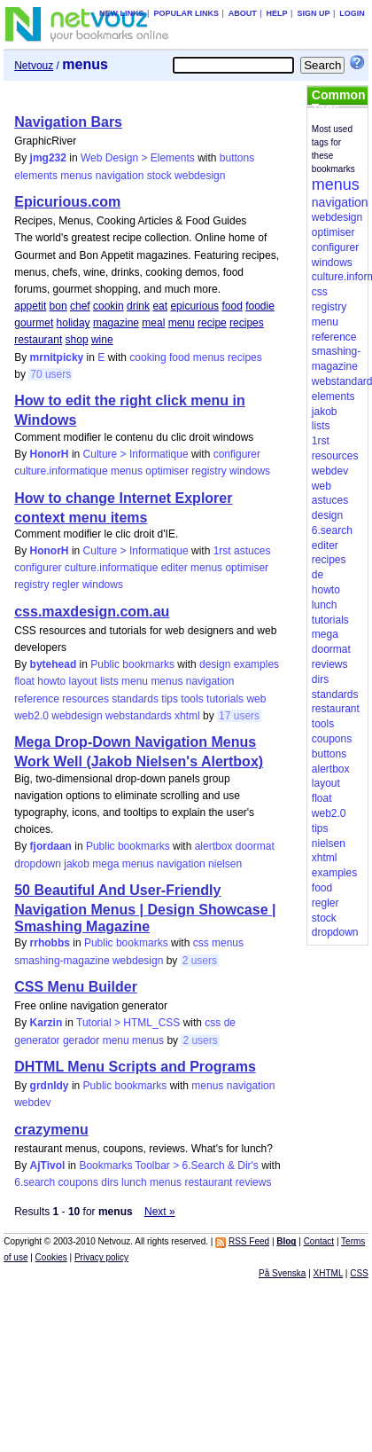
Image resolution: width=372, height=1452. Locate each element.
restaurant (38, 340)
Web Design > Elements (138, 158)
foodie (260, 306)
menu (181, 323)
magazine (116, 323)
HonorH (49, 454)
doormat (255, 846)
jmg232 (48, 158)
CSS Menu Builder (75, 986)
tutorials (225, 699)
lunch (134, 1182)
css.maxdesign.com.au (91, 611)
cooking (147, 357)
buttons (237, 158)
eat (159, 306)
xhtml (187, 716)
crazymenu (51, 1129)
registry (208, 471)
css (201, 943)
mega (105, 864)
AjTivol (48, 1165)
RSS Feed (249, 1241)
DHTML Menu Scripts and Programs (135, 1066)
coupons (78, 1182)
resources (85, 699)
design (214, 664)
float (24, 681)
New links (121, 13)
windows (249, 471)
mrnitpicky (57, 357)
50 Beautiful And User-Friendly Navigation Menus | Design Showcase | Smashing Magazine (144, 908)
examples (256, 664)
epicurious (194, 306)
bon (58, 306)
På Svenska (282, 1273)
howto (51, 681)
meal (153, 323)
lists (109, 681)
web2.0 (31, 716)
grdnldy (49, 1085)
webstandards (138, 716)
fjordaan (51, 846)
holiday (73, 323)
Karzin (46, 1022)
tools (192, 699)
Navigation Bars (68, 122)
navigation (120, 175)
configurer (236, 454)
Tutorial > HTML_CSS (128, 1022)
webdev (32, 1102)
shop (77, 340)
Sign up (313, 13)
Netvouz (33, 65)
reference (36, 699)
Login (352, 13)
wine (102, 340)
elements (36, 175)
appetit (30, 306)
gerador (81, 1040)
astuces (252, 551)
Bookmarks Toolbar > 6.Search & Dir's (169, 1165)
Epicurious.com (67, 201)
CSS (359, 1273)
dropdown (37, 864)
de (230, 1022)
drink (138, 306)
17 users (239, 716)
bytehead (53, 664)
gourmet (33, 323)
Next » (159, 1211)
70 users (50, 374)
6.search (34, 1182)
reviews (254, 1182)
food (231, 306)
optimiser (167, 471)
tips (169, 699)
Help (277, 13)
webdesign (199, 175)
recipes (246, 323)
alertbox (214, 846)
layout (83, 681)
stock (159, 175)
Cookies (51, 1257)
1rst (222, 551)
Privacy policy (101, 1257)
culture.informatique (60, 471)
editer (174, 567)
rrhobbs (50, 943)
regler (66, 584)
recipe (212, 323)
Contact (319, 1241)
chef (80, 306)
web (256, 699)
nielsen (225, 864)
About (243, 13)
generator (36, 1040)
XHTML (329, 1273)
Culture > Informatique (136, 454)
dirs (109, 1182)
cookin (108, 306)
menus (76, 175)
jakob (76, 864)
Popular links (186, 13)
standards (135, 699)
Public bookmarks (132, 664)
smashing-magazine (61, 960)
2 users (199, 960)
